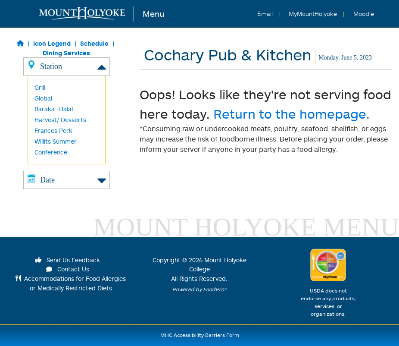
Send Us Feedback (67, 260)
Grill (39, 87)
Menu (153, 14)
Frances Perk (53, 130)
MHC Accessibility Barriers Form (199, 335)
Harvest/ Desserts (60, 119)
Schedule (94, 43)
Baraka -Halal (53, 109)
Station (66, 66)
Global (43, 98)
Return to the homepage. (291, 114)
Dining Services (66, 53)
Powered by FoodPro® (199, 289)
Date (66, 179)
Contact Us (67, 269)
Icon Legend (52, 43)
